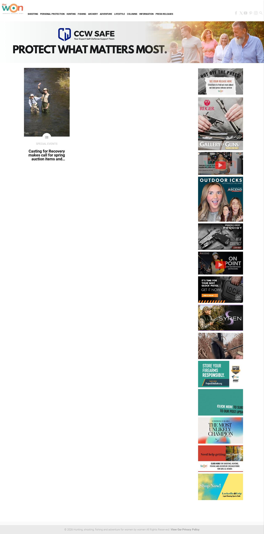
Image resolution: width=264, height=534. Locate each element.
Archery (93, 14)
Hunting (71, 14)
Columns (132, 14)
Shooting (33, 14)
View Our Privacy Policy (185, 529)
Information (146, 14)
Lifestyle (119, 14)
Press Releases (164, 14)
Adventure (106, 14)
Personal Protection (52, 14)
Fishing (82, 14)
